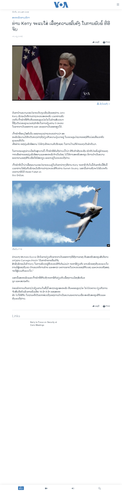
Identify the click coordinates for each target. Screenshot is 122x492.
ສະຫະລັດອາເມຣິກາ (21, 18)
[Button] (95, 42)
